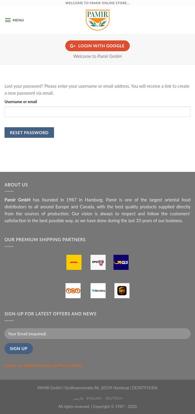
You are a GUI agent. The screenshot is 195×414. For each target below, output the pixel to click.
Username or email (21, 101)
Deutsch (114, 398)
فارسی (78, 398)
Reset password (29, 132)
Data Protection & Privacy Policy (53, 365)
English (94, 398)
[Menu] (14, 20)
